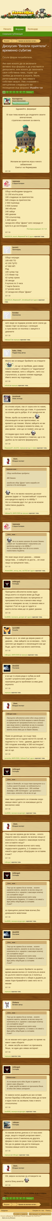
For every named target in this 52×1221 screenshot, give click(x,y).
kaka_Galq (16, 351)
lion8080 (8, 617)
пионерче (14, 617)
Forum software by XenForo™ (31, 1216)
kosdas (15, 313)
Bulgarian (4, 1210)
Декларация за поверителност (40, 1214)
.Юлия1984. (9, 570)
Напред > (29, 92)
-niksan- (15, 1122)
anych (15, 236)
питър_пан (17, 570)
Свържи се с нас (38, 1210)
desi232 (16, 448)
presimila (8, 758)
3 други (28, 617)
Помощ (48, 1210)
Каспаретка (17, 99)
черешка (16, 181)
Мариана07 (22, 236)
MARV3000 (16, 513)
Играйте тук (36, 87)
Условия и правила (20, 1214)
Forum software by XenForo (11, 1216)
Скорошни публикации (12, 34)
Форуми (20, 29)
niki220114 (8, 236)
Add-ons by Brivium (8, 1218)
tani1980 (16, 628)
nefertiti (7, 385)
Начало (7, 29)
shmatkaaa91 (26, 300)
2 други (31, 758)
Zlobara (15, 1002)
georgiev (22, 617)
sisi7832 (25, 570)
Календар (33, 29)
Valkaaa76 (8, 339)
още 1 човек (32, 448)
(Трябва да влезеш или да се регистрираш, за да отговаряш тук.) (25, 1194)
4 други (35, 300)
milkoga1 (16, 582)
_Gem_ (15, 459)
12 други (31, 236)
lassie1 (15, 247)
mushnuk (16, 396)
